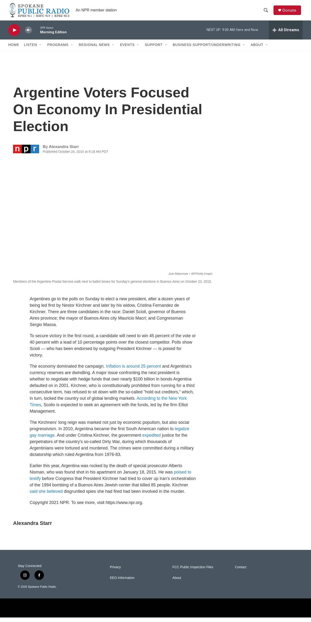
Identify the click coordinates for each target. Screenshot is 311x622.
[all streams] (286, 34)
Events (127, 49)
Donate (290, 12)
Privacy (115, 572)
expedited (151, 440)
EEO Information (122, 582)
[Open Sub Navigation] (40, 49)
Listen (30, 49)
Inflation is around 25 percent (133, 371)
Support (153, 49)
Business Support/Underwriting (206, 49)
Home (13, 49)
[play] (14, 34)
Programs (58, 49)
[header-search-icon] (266, 12)
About (257, 49)
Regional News (94, 49)
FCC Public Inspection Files (192, 572)
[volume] (28, 34)
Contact (240, 572)
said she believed (46, 496)
